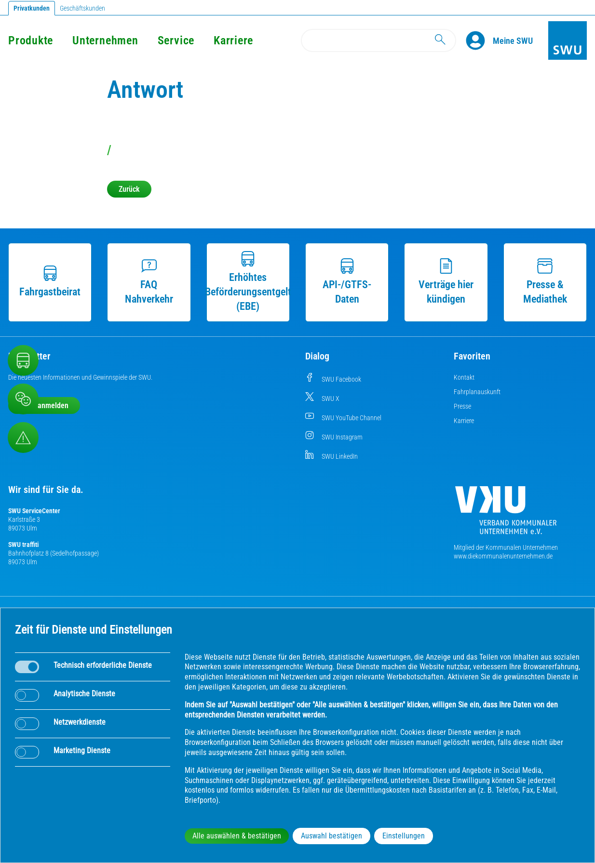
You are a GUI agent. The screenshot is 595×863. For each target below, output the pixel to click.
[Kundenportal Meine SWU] (513, 40)
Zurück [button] (129, 189)
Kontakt (464, 377)
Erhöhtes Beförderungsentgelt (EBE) (248, 281)
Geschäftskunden (82, 8)
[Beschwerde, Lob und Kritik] (23, 399)
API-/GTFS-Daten (347, 281)
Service (176, 40)
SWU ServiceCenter (34, 511)
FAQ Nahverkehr (149, 281)
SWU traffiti (23, 544)
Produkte (30, 40)
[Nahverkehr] (23, 360)
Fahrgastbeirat (50, 282)
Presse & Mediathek (545, 281)
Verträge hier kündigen (446, 281)
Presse (462, 406)
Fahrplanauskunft (477, 392)
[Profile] (479, 40)
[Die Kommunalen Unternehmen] (506, 514)
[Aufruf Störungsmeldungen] (23, 437)
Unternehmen (105, 40)
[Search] (378, 40)
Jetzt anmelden (44, 405)
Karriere (233, 40)
